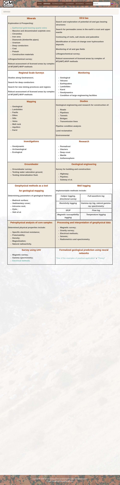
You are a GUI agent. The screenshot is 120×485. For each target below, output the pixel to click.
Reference (80, 4)
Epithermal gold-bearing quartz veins (29, 28)
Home (40, 4)
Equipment (70, 4)
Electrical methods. (21, 261)
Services (46, 4)
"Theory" (101, 258)
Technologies (57, 4)
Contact (88, 4)
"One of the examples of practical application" (76, 258)
